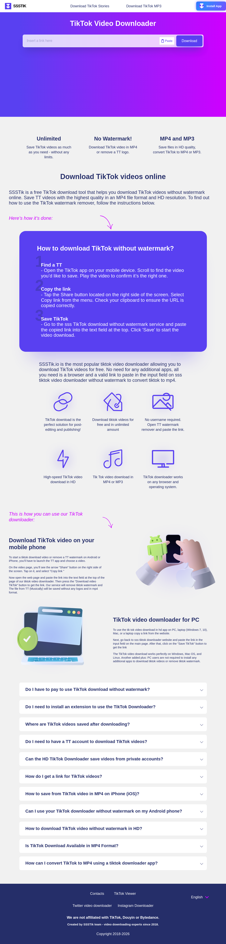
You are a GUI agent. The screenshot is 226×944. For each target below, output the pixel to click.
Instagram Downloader (136, 906)
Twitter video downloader (92, 906)
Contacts (97, 894)
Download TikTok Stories (89, 6)
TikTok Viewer (125, 894)
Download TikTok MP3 (143, 6)
